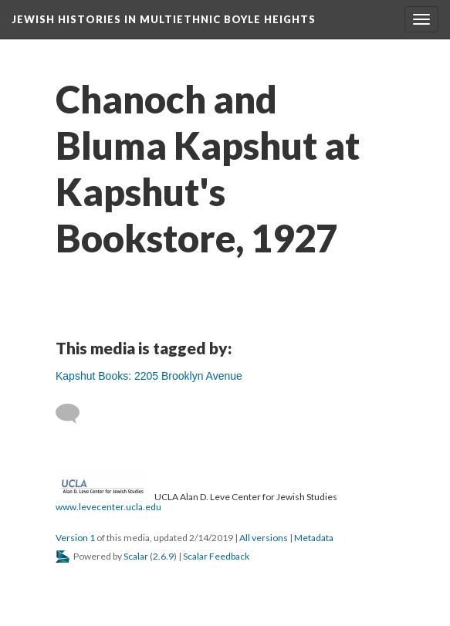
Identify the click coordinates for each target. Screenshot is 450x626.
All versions (263, 537)
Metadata (313, 537)
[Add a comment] (74, 414)
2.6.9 (163, 556)
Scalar (135, 556)
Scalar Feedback (216, 556)
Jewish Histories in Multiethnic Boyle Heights (164, 19)
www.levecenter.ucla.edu (108, 507)
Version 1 (75, 537)
